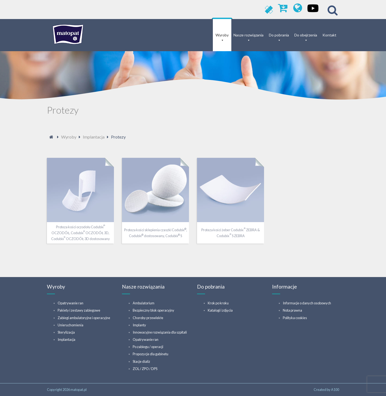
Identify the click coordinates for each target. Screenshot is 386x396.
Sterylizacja (66, 332)
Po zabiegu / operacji (148, 347)
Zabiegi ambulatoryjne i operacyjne (84, 318)
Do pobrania (279, 35)
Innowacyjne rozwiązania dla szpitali (160, 332)
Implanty (139, 325)
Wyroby (222, 35)
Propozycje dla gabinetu (150, 354)
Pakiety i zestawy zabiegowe (79, 310)
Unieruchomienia (70, 325)
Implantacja (66, 339)
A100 (335, 389)
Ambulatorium (143, 303)
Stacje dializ (141, 361)
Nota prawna (292, 310)
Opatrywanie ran (70, 303)
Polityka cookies (295, 318)
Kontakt (329, 35)
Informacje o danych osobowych (307, 303)
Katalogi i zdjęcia (220, 310)
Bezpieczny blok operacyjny (153, 310)
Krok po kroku (218, 303)
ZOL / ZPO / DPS (145, 369)
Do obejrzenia (305, 35)
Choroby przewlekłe (148, 318)
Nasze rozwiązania (248, 35)
